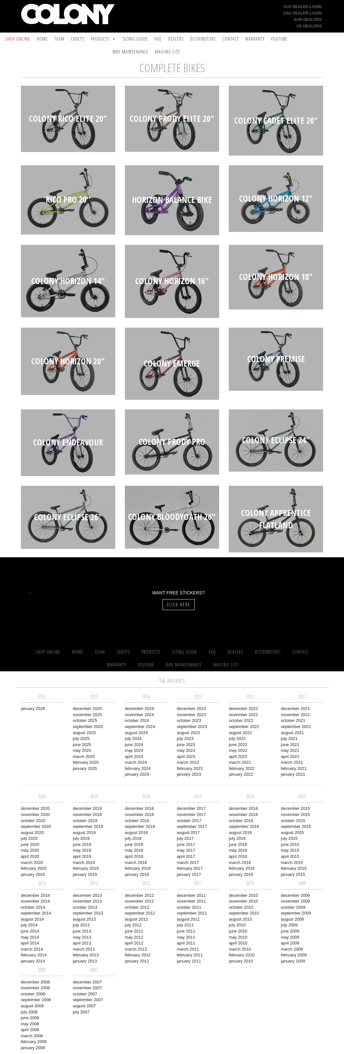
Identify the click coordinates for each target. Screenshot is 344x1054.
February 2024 (138, 768)
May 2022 (238, 750)
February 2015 (294, 868)
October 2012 (137, 907)
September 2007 (88, 999)
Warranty (255, 39)
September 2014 (36, 913)
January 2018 (137, 874)
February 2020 (34, 868)
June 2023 (186, 744)
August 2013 (84, 919)
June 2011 (186, 931)
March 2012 (136, 949)
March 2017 (188, 862)
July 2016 (237, 838)
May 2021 (290, 750)
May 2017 (186, 850)
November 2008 (35, 987)
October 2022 (241, 720)
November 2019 (87, 814)
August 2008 (32, 1005)
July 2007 (81, 1012)
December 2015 (295, 808)
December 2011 (191, 895)
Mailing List (167, 52)
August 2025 (84, 732)
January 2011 (189, 961)
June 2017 (186, 844)
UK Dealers (308, 26)
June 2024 (134, 744)
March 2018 (136, 862)
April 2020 (30, 856)
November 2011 (191, 901)
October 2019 (85, 820)
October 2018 (137, 820)
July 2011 (185, 925)
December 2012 (139, 895)
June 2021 (290, 744)
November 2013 (87, 901)
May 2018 (134, 850)
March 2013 (84, 949)
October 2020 (33, 820)
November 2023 (191, 714)
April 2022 (238, 756)
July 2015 (289, 838)
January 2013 (85, 961)
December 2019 (87, 808)
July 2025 (81, 738)
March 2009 (292, 949)
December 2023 (191, 708)
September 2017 (192, 826)
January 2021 (293, 774)
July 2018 (133, 838)
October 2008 (33, 994)
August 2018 (136, 832)
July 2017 (185, 838)
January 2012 (137, 961)
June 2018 (134, 844)
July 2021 (289, 738)
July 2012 (133, 925)
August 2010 (240, 919)
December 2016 (243, 808)
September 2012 (140, 913)
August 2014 (32, 919)
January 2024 (137, 774)
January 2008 (33, 1047)
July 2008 (29, 1012)
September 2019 (88, 826)
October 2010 (241, 907)
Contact (230, 39)
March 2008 (32, 1035)
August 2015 (292, 832)
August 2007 (84, 1005)
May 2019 (82, 850)
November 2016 (243, 814)
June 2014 (30, 931)
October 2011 (189, 907)
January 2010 (241, 961)
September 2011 (192, 913)
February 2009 (294, 955)
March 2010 (240, 949)
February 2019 (85, 868)
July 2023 (185, 738)
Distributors (203, 39)
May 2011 (186, 937)
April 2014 (30, 943)
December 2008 (35, 982)
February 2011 (189, 955)
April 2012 (134, 943)
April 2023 (186, 756)
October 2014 (33, 907)
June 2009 (290, 931)
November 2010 (243, 901)
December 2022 (243, 708)
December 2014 (35, 895)
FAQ (158, 39)
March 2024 (136, 762)
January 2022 (241, 774)
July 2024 (133, 738)
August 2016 (240, 832)
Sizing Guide (135, 39)
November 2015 (295, 814)
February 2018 (138, 868)
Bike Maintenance (131, 52)
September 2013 (88, 913)
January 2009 (293, 961)
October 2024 (137, 720)
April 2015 (290, 856)
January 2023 (189, 774)
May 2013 (82, 937)
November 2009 (295, 901)
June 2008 (30, 1017)
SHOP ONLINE (17, 39)
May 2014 (30, 937)
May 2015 (290, 850)
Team (59, 39)
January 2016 (241, 874)
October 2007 (85, 994)
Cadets (77, 39)
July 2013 (81, 925)
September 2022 (244, 726)
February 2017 (189, 868)
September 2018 (140, 826)
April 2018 (134, 856)
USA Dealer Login (303, 13)
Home (42, 39)
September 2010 (244, 913)
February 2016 (242, 868)
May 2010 (238, 937)
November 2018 (139, 814)
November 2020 (35, 814)
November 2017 (191, 814)
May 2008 (30, 1023)
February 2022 (242, 768)
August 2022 (240, 732)
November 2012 (139, 901)
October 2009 (293, 907)
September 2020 (36, 826)
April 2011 (186, 943)
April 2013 (82, 943)
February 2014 (34, 955)
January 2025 (85, 768)
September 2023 (192, 726)
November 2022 (243, 714)
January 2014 (33, 961)
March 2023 (188, 762)
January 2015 (293, 874)
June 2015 (290, 844)
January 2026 (33, 708)
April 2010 (238, 943)
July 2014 (29, 925)
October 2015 (293, 820)
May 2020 (30, 850)
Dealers (176, 39)
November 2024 (139, 714)
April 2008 (30, 1029)
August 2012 (136, 919)
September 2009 (296, 913)
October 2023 (189, 720)
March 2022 (240, 762)
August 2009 (292, 919)
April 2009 (290, 943)
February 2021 (294, 768)
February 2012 (138, 955)
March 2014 (32, 949)
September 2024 (140, 726)
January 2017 (189, 874)
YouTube (279, 39)
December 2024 (139, 708)
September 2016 (244, 826)
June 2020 (30, 844)
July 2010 (237, 925)
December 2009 (295, 895)
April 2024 (134, 756)
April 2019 (82, 856)
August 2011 (188, 919)
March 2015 (292, 862)
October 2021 (293, 720)
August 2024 (136, 732)
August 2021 (292, 732)
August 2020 (32, 832)
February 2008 (34, 1041)
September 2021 (296, 726)
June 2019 (82, 844)
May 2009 (290, 937)
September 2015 (296, 826)
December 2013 (87, 895)
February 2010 (242, 955)
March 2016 (240, 862)
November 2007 (87, 987)
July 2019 (81, 838)
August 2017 (188, 832)
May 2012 (134, 937)
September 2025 (88, 726)
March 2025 (84, 756)
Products (100, 39)
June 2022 (238, 744)
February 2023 (189, 768)
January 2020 (33, 874)
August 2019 (84, 832)
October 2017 (189, 820)
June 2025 (82, 744)
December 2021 (295, 708)
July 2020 (29, 838)
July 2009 (289, 925)
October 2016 (241, 820)
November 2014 (35, 901)
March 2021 (292, 762)
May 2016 (238, 850)
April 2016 (238, 856)
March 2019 (84, 862)
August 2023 (188, 732)
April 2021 (290, 756)
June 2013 (82, 931)
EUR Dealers (307, 19)
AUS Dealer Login (302, 7)
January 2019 (85, 874)
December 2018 (139, 808)
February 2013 (85, 955)
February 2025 (85, 762)
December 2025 (87, 708)
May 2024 (134, 750)
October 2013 (85, 907)
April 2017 (186, 856)
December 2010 (243, 895)
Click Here (179, 604)
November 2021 (295, 714)
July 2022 (237, 738)
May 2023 (186, 750)
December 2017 (191, 808)
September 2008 (36, 999)
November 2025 (87, 714)
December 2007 (87, 982)
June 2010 (238, 931)
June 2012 (134, 931)
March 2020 (32, 862)
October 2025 (85, 720)
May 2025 (82, 750)
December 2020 (35, 808)
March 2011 (188, 949)
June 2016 (238, 844)
